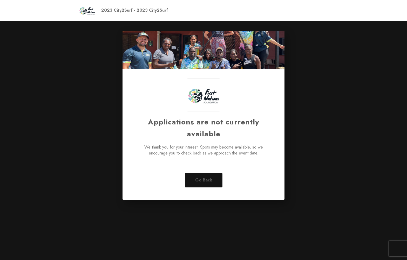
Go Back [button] (203, 180)
